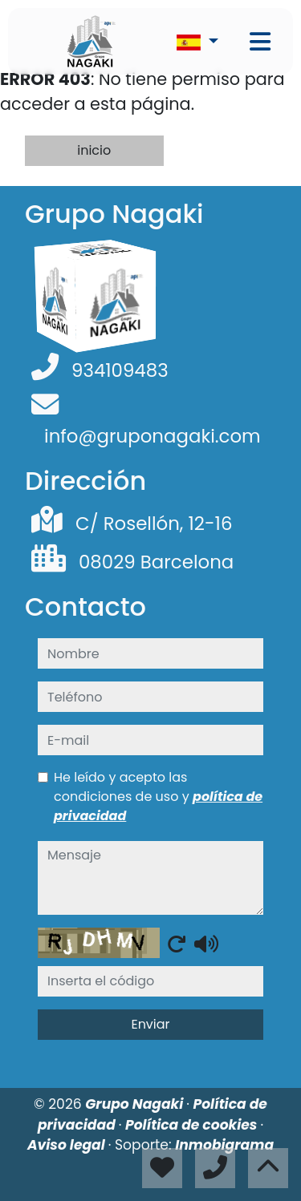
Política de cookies (192, 1124)
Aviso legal (67, 1144)
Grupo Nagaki (135, 1104)
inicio (94, 150)
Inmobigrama (224, 1144)
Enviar (150, 1024)
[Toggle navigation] (260, 41)
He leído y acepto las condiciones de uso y (158, 796)
